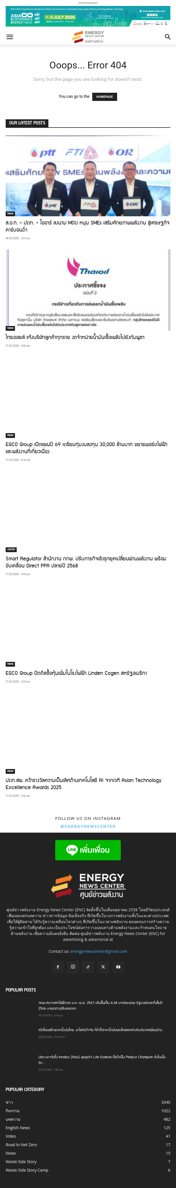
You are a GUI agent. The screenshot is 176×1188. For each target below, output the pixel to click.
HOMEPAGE (104, 97)
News (10, 214)
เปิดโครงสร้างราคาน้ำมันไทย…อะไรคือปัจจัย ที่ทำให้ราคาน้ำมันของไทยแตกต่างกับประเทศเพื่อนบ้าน (100, 1030)
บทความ (11, 549)
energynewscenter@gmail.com (98, 951)
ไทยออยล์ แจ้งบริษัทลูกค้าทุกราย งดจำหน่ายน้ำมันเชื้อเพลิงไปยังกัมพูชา (75, 338)
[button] (10, 37)
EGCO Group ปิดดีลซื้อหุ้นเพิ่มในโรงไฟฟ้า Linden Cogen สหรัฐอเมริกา (76, 673)
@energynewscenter (87, 826)
